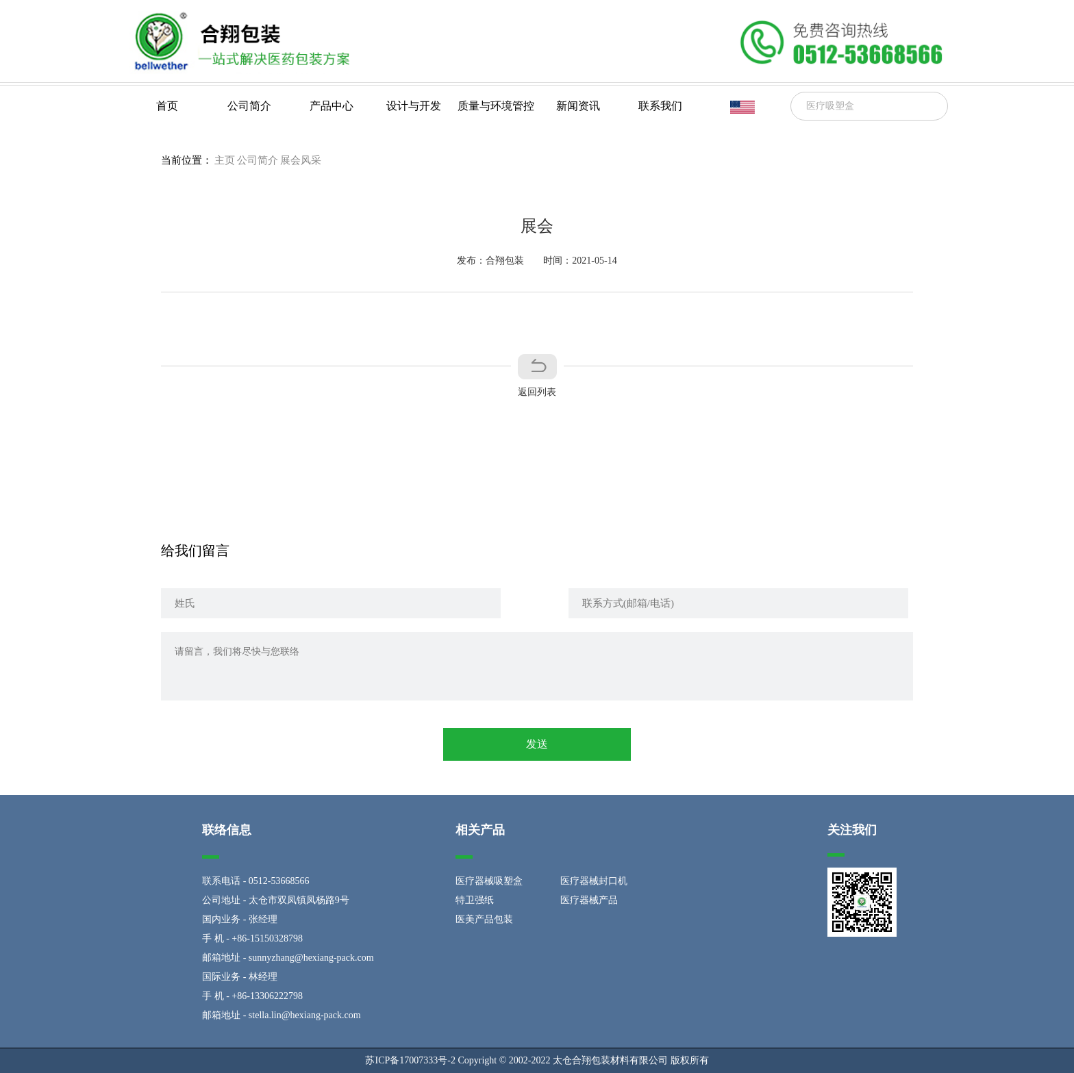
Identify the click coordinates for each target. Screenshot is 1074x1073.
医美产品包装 (484, 919)
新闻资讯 (578, 106)
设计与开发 (413, 106)
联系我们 (660, 106)
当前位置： (186, 160)
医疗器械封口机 (593, 881)
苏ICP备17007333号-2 (410, 1060)
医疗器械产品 (589, 900)
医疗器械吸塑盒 (489, 881)
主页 (224, 160)
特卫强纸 (474, 900)
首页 (167, 106)
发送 (537, 744)
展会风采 (300, 160)
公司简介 (249, 106)
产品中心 (331, 106)
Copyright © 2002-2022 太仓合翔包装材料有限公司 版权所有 (583, 1060)
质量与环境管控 (496, 106)
